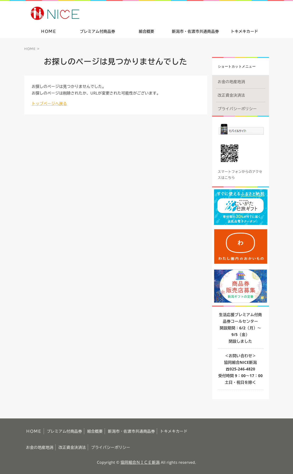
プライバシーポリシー (237, 108)
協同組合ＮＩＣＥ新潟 (140, 462)
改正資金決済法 (231, 95)
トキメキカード (244, 31)
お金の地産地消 (231, 81)
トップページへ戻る (49, 103)
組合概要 (146, 31)
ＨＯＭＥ (48, 31)
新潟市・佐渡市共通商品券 (195, 31)
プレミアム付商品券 (97, 31)
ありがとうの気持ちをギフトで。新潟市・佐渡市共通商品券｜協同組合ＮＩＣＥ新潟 (88, 13)
